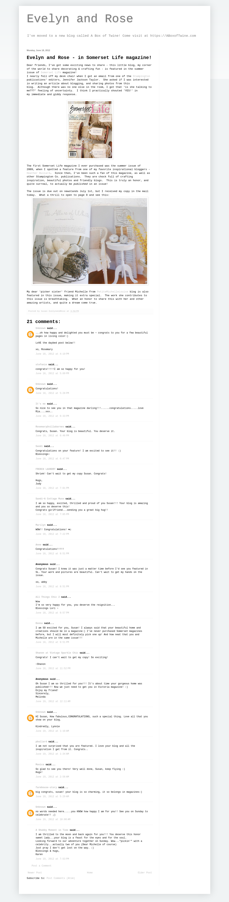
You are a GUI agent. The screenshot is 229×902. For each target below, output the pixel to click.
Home (90, 872)
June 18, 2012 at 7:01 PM (52, 488)
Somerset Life (51, 72)
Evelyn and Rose (80, 19)
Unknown (41, 328)
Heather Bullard (38, 173)
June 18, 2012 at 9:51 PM (52, 642)
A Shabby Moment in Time (52, 830)
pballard (41, 741)
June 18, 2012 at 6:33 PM (52, 416)
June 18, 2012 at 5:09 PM (52, 373)
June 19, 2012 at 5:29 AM (52, 796)
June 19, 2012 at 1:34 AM (52, 754)
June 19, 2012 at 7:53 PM (52, 859)
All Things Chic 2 (48, 597)
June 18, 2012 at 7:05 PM (52, 514)
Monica (40, 764)
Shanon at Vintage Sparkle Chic (57, 653)
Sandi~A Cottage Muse (50, 498)
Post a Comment (42, 866)
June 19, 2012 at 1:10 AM (52, 731)
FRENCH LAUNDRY (46, 469)
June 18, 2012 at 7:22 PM (52, 534)
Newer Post (35, 872)
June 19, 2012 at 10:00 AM (53, 819)
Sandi (39, 446)
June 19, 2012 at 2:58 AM (52, 777)
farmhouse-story (46, 787)
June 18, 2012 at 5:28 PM (52, 393)
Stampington (141, 76)
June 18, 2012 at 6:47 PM (52, 458)
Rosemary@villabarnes (50, 426)
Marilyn (41, 525)
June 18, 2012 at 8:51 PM (52, 553)
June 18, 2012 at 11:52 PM (53, 668)
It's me (41, 404)
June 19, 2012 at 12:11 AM (53, 701)
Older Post (145, 872)
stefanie (41, 364)
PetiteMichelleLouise (112, 291)
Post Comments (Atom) (61, 878)
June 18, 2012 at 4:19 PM (52, 354)
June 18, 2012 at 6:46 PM (52, 435)
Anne (38, 544)
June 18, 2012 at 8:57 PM (52, 613)
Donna (39, 623)
